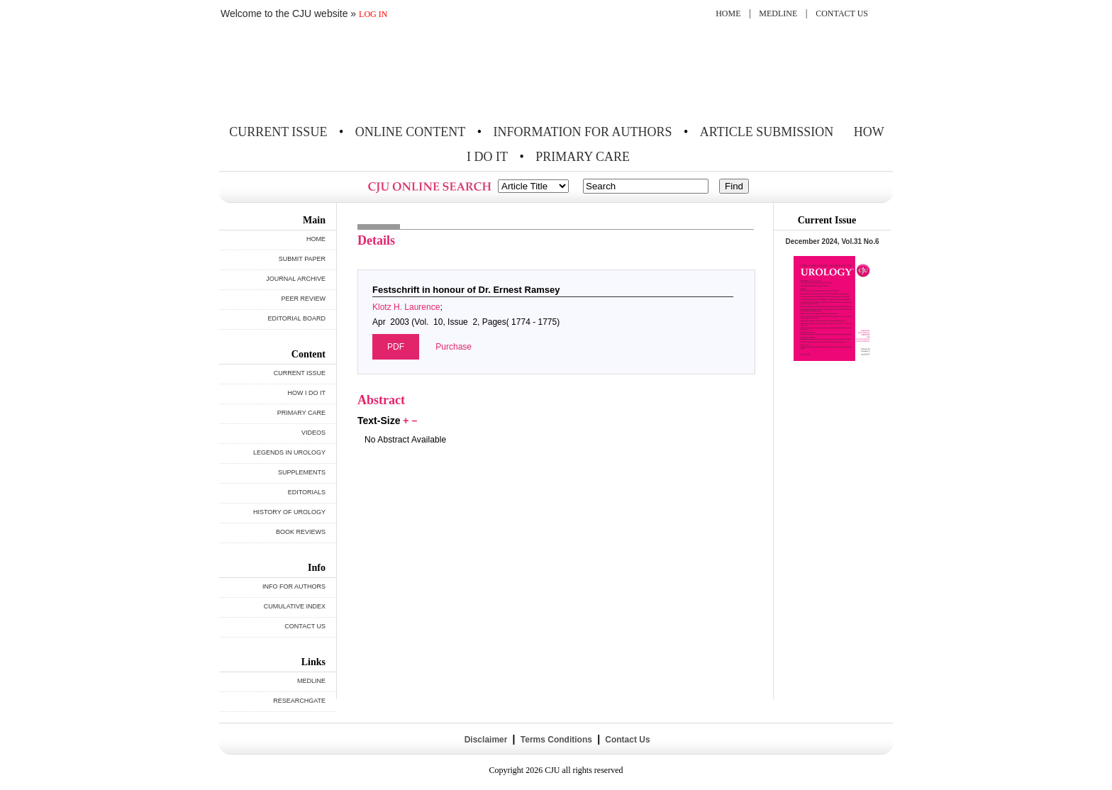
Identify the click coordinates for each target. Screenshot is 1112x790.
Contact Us (626, 740)
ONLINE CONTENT (410, 132)
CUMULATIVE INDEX (295, 606)
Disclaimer (485, 740)
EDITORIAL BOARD (296, 318)
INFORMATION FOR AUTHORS (583, 132)
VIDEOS (313, 432)
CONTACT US (842, 13)
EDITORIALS (307, 492)
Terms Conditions (556, 740)
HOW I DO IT (307, 392)
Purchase (453, 347)
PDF (395, 347)
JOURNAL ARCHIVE (296, 278)
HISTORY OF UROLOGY (289, 512)
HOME (728, 13)
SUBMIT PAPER (302, 258)
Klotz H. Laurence (406, 307)
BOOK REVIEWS (301, 531)
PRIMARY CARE (582, 157)
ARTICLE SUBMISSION (766, 132)
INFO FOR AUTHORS (294, 586)
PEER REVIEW (303, 298)
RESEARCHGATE (299, 700)
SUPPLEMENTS (302, 472)
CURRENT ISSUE (278, 132)
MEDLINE (778, 13)
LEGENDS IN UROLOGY (289, 452)
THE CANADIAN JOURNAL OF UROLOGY (323, 73)
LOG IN (373, 14)
